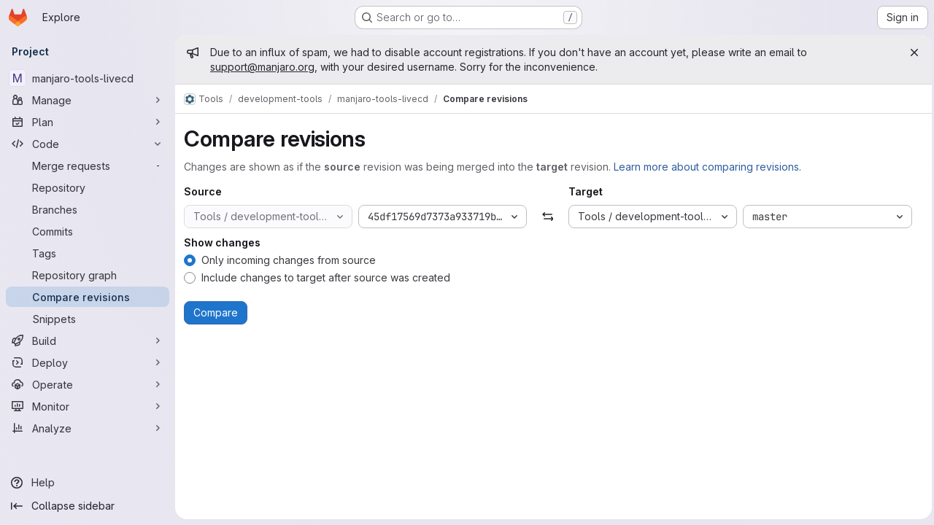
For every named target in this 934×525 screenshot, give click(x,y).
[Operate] (87, 384)
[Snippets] (87, 318)
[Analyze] (87, 428)
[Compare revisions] (87, 297)
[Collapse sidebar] (87, 506)
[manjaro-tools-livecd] (87, 78)
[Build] (87, 340)
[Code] (87, 143)
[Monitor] (87, 406)
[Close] (910, 52)
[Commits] (87, 231)
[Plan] (87, 122)
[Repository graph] (87, 275)
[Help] (87, 482)
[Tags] (87, 253)
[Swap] (546, 216)
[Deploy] (87, 362)
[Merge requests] (87, 165)
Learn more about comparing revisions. (707, 166)
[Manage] (87, 100)
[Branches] (87, 209)
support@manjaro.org (262, 67)
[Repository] (87, 187)
